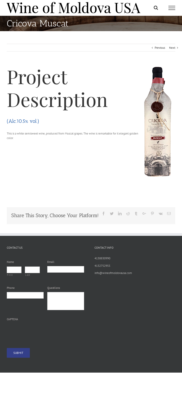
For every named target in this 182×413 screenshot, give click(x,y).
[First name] (14, 270)
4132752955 (102, 266)
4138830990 (102, 258)
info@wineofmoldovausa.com (113, 273)
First (10, 274)
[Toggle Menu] (171, 8)
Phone (11, 288)
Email (50, 262)
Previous (160, 48)
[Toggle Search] (156, 7)
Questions (53, 288)
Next (172, 48)
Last (27, 274)
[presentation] (41, 332)
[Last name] (32, 270)
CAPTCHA (12, 319)
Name (10, 262)
